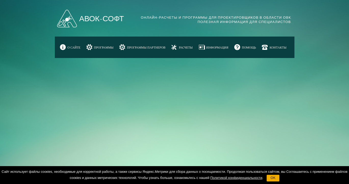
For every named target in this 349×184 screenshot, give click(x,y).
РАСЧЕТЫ (186, 47)
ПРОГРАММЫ (104, 47)
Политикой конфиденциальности (236, 178)
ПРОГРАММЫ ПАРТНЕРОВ (146, 47)
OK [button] (272, 178)
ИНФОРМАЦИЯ (217, 47)
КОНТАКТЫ (277, 47)
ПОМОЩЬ (249, 47)
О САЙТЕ (74, 47)
